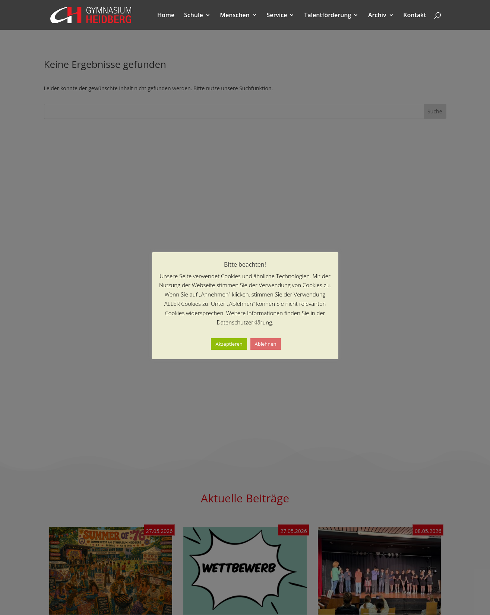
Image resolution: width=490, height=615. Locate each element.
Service (276, 15)
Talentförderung (327, 15)
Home (165, 15)
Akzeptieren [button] (228, 344)
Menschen (234, 15)
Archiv (377, 15)
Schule (193, 15)
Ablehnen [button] (265, 344)
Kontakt (414, 15)
